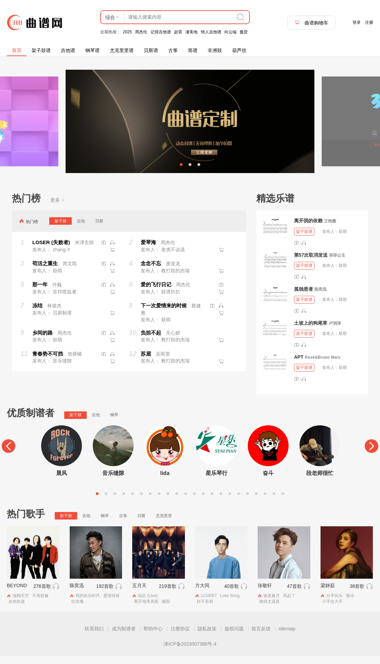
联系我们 (94, 637)
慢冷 (350, 604)
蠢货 (244, 32)
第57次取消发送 (311, 263)
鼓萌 (343, 239)
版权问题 (234, 637)
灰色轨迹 (16, 610)
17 (238, 501)
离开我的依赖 (308, 229)
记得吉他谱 (161, 32)
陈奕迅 (320, 297)
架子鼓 (60, 229)
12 (194, 501)
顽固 (166, 610)
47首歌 (294, 594)
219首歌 (167, 594)
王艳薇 (330, 229)
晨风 (61, 481)
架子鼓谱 (41, 50)
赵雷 (178, 32)
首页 (16, 50)
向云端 (230, 32)
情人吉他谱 (211, 32)
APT (299, 365)
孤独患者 (303, 297)
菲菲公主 (337, 263)
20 (265, 501)
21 (274, 501)
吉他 (81, 229)
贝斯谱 (151, 50)
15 (221, 501)
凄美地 (191, 32)
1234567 (209, 604)
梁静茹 (328, 594)
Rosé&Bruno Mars (323, 365)
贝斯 (99, 229)
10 (176, 501)
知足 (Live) (147, 604)
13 (203, 501)
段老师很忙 (319, 481)
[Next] (371, 454)
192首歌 (105, 594)
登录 (356, 22)
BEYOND (17, 594)
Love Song (229, 604)
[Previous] (8, 454)
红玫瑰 (77, 610)
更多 (57, 208)
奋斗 (268, 481)
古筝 (173, 50)
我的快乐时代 (87, 604)
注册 (369, 22)
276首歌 (42, 594)
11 (185, 501)
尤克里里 (164, 524)
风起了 (289, 604)
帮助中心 (152, 637)
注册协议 (180, 637)
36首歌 (357, 594)
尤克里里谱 (122, 50)
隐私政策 (207, 637)
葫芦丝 (239, 50)
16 (229, 501)
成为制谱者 (124, 637)
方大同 (202, 594)
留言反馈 (261, 637)
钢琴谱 (92, 50)
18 (247, 501)
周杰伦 (141, 32)
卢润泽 (335, 331)
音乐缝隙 (113, 481)
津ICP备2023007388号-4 (190, 652)
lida (165, 481)
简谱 (192, 50)
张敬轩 (265, 594)
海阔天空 (21, 604)
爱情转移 (111, 604)
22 (282, 501)
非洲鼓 (215, 50)
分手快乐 (334, 604)
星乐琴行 (216, 481)
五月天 (139, 594)
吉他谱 (68, 50)
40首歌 (231, 594)
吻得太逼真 (269, 610)
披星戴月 (271, 604)
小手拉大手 (332, 610)
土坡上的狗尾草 (310, 331)
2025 (127, 32)
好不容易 (205, 610)
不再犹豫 (40, 604)
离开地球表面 (146, 610)
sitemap (287, 637)
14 (212, 501)
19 (256, 501)
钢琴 (114, 423)
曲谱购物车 (311, 22)
